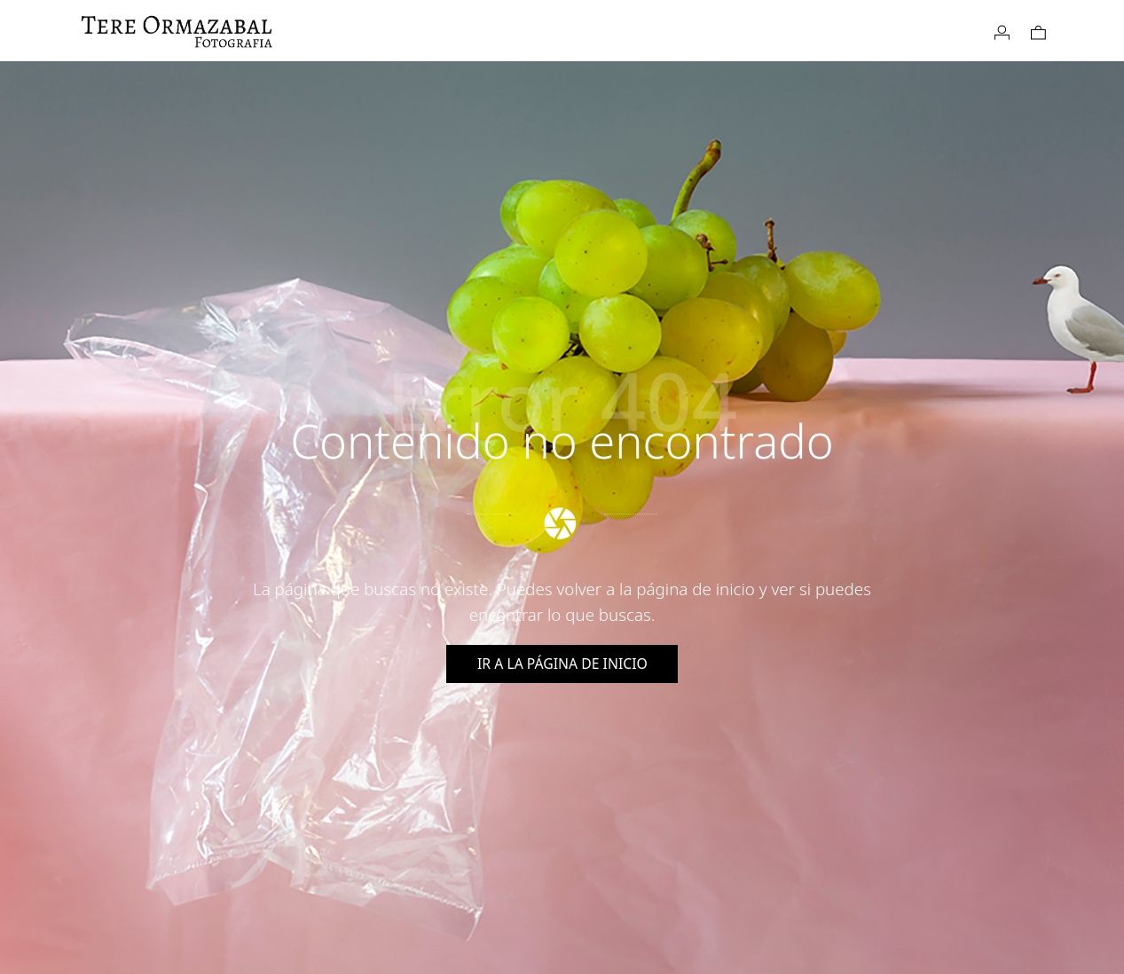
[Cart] (1038, 30)
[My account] (1002, 30)
